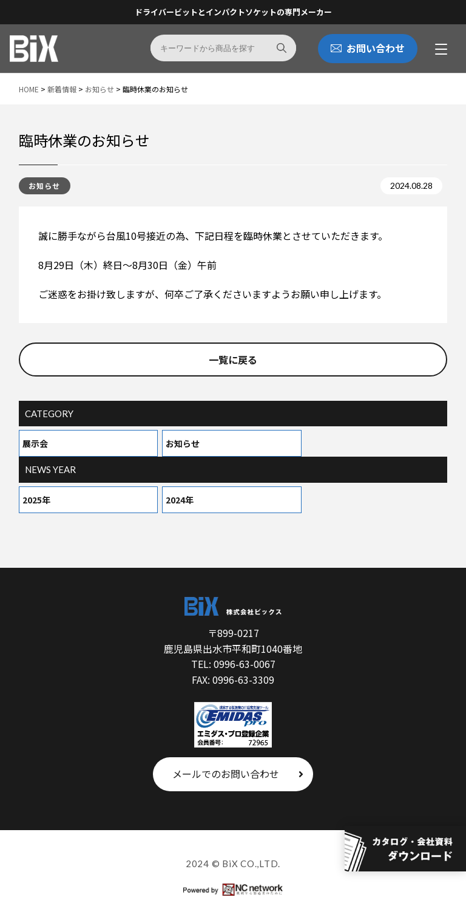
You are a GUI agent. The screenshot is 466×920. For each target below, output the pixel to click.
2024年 (180, 500)
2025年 (36, 500)
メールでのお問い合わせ (237, 773)
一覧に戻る (233, 359)
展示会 (35, 443)
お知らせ (183, 443)
